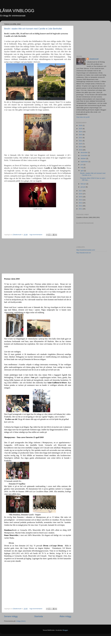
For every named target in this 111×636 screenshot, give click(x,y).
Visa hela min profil (82, 117)
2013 (81, 203)
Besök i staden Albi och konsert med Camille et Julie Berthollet (33, 29)
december (84, 152)
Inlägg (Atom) (21, 621)
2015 (81, 197)
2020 (81, 144)
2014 (81, 200)
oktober (83, 158)
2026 (81, 125)
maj (82, 167)
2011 (81, 209)
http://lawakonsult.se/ (83, 253)
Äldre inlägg (65, 616)
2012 (81, 206)
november (84, 155)
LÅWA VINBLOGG (17, 10)
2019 (81, 147)
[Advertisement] (37, 256)
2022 (81, 137)
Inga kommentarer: (36, 234)
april (82, 171)
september (84, 161)
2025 (81, 128)
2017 (81, 191)
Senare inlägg (11, 616)
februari (83, 184)
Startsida (38, 616)
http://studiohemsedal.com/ (85, 250)
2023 (81, 134)
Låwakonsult (94, 59)
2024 (81, 131)
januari (83, 187)
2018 (81, 150)
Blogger (65, 630)
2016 (81, 194)
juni (82, 164)
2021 (81, 141)
